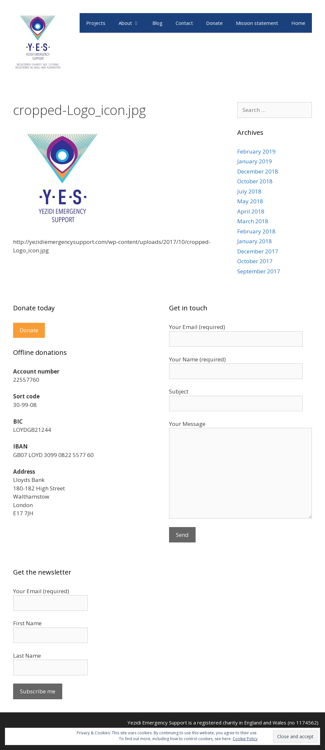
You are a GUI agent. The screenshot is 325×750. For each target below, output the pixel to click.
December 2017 (257, 251)
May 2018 (250, 201)
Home (298, 23)
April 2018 (250, 211)
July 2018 (249, 191)
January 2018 (254, 241)
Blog (157, 23)
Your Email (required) (41, 591)
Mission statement (257, 23)
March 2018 (252, 221)
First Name (27, 623)
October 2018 (255, 181)
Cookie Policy (245, 738)
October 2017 (255, 261)
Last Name (27, 655)
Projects (95, 23)
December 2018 (257, 171)
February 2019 (256, 151)
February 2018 (256, 231)
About (132, 23)
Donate (214, 23)
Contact (184, 23)
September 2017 (258, 271)
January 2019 (254, 161)
